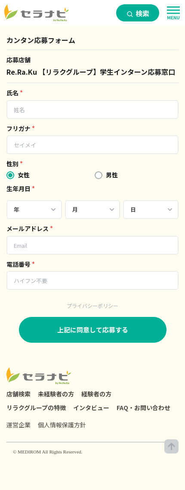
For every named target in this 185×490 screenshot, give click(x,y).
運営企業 (18, 424)
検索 (137, 13)
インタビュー (91, 407)
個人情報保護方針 (62, 424)
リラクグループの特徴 (36, 407)
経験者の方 (96, 394)
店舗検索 (18, 394)
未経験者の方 (56, 394)
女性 (24, 175)
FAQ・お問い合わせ (143, 407)
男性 (112, 175)
